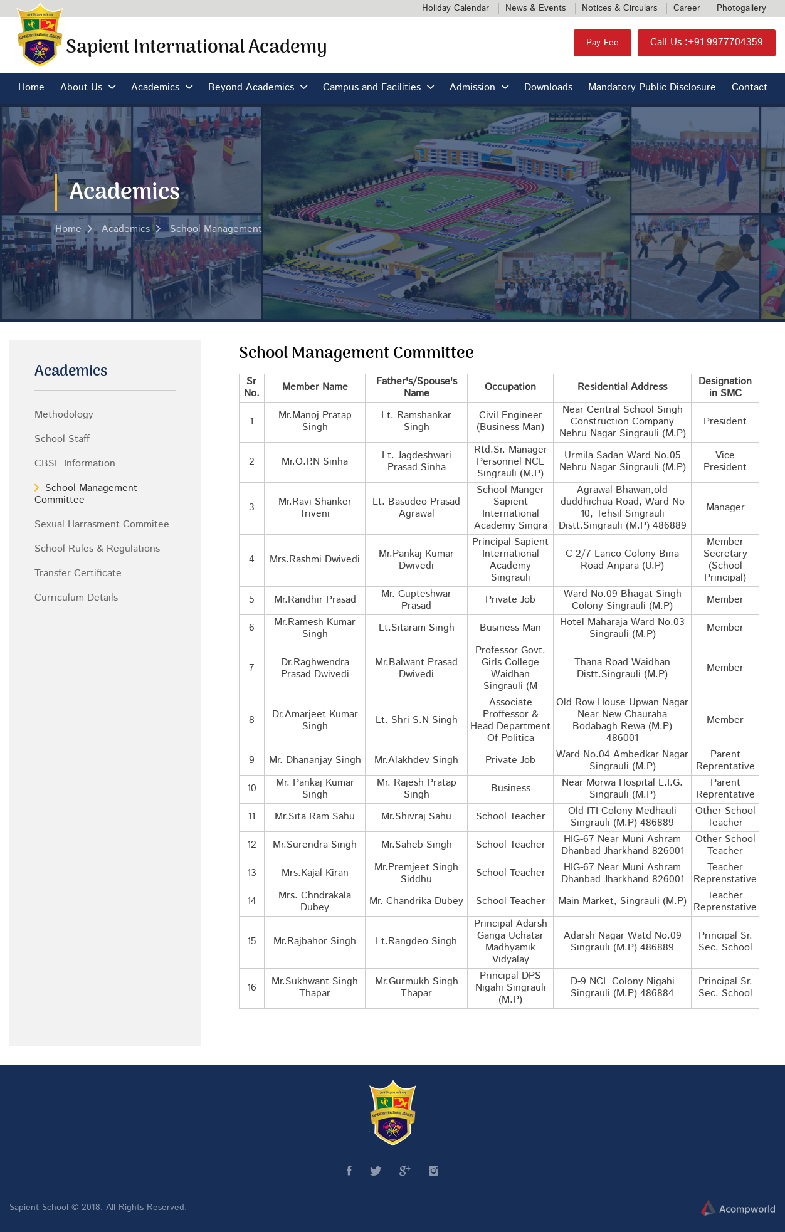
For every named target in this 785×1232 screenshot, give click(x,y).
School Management (216, 229)
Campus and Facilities (372, 88)
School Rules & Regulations (97, 549)
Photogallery (741, 8)
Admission (472, 88)
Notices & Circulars (619, 8)
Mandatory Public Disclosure (652, 88)
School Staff (62, 439)
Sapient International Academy (196, 48)
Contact (749, 88)
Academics (155, 88)
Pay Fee (602, 42)
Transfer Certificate (78, 574)
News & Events (535, 8)
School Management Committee (85, 494)
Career (686, 8)
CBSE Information (74, 464)
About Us (81, 88)
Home (31, 88)
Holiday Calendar (455, 8)
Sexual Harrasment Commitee (101, 525)
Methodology (63, 415)
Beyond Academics (251, 88)
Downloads (548, 88)
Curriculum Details (76, 598)
